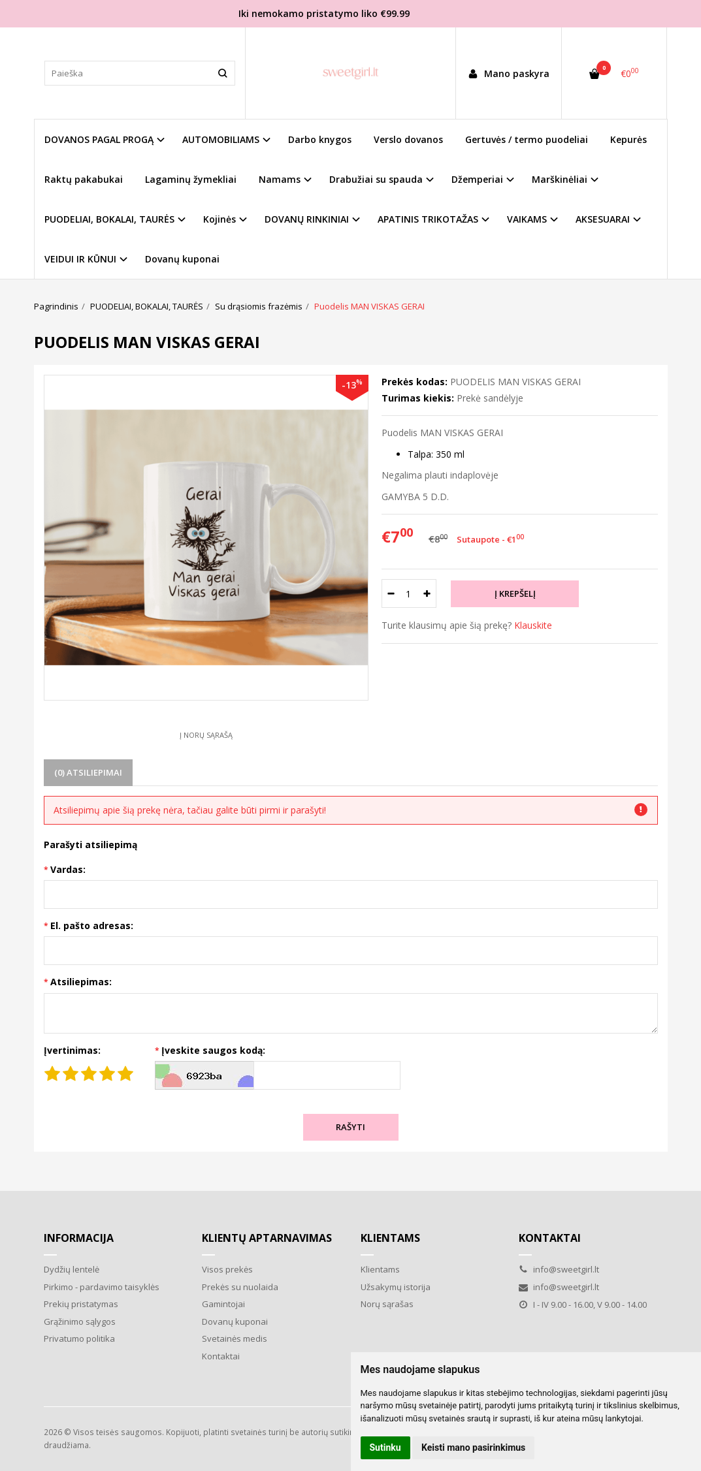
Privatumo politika (79, 1338)
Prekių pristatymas (81, 1304)
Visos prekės (227, 1269)
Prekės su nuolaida (240, 1287)
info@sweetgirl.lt (559, 1269)
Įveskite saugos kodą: (213, 1050)
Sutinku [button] (385, 1447)
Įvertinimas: (72, 1050)
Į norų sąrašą (206, 735)
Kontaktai (221, 1356)
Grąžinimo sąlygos (80, 1321)
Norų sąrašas (387, 1304)
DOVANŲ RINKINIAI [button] (307, 219)
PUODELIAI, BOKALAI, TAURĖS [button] (109, 219)
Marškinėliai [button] (559, 179)
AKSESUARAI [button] (603, 219)
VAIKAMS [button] (527, 219)
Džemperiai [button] (477, 179)
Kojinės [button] (219, 219)
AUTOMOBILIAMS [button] (220, 139)
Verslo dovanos (408, 139)
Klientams (390, 1238)
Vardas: (68, 869)
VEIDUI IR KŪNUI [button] (80, 259)
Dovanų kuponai (182, 259)
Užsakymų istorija (396, 1287)
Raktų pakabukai (83, 179)
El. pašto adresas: (91, 925)
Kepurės (628, 139)
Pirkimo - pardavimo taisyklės (101, 1287)
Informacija (79, 1238)
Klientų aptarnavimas (267, 1238)
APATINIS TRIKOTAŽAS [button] (428, 219)
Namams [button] (280, 179)
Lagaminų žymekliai (190, 179)
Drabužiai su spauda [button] (376, 179)
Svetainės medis (234, 1338)
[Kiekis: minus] (391, 593)
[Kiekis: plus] (426, 593)
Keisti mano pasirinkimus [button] (473, 1447)
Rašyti (350, 1127)
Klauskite (533, 625)
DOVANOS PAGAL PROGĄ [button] (99, 139)
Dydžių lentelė (71, 1269)
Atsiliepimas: (81, 981)
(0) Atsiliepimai (88, 772)
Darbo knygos (319, 139)
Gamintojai (223, 1304)
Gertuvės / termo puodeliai (526, 139)
